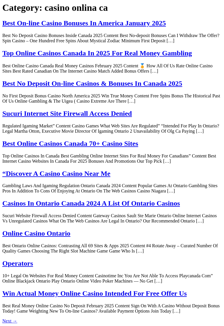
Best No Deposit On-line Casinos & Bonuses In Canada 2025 (92, 83)
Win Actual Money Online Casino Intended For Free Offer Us (94, 293)
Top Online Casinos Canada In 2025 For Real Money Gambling (97, 53)
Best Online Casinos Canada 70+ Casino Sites (70, 143)
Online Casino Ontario (36, 233)
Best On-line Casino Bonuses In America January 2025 (84, 23)
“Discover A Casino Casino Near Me (56, 173)
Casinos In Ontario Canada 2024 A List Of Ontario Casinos (91, 203)
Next (9, 320)
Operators (17, 263)
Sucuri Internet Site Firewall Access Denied (67, 113)
